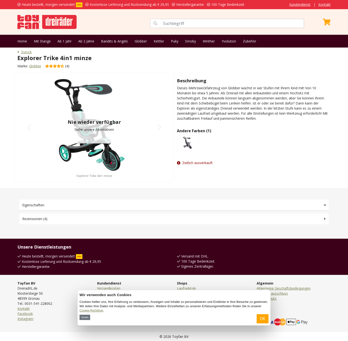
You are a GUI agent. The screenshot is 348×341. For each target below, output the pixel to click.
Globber (141, 41)
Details (84, 317)
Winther (209, 41)
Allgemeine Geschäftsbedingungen (284, 288)
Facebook (25, 313)
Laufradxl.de (186, 288)
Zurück (24, 52)
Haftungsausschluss (272, 293)
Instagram (25, 318)
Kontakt (324, 4)
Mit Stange (42, 41)
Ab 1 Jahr (65, 41)
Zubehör (249, 41)
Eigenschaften (33, 205)
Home (22, 41)
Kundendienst (300, 4)
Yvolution (229, 41)
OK (262, 319)
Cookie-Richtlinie (91, 310)
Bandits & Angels (114, 41)
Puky (174, 41)
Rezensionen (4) (34, 218)
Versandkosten (108, 288)
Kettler (159, 41)
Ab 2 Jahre (86, 41)
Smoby (190, 41)
